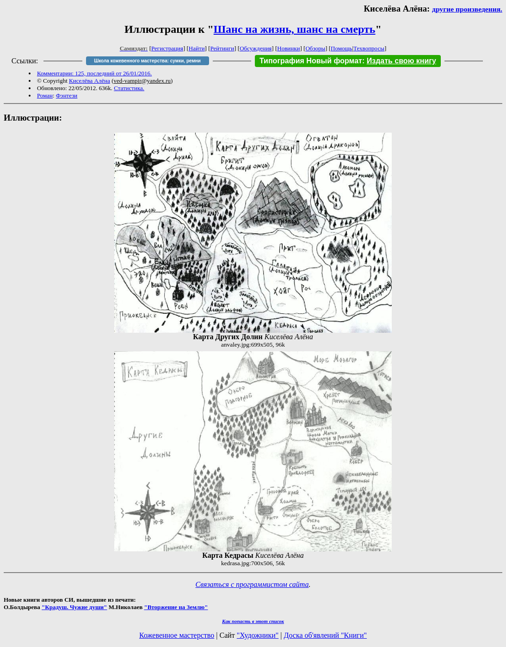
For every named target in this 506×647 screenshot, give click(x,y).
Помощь (341, 48)
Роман (45, 95)
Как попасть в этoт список (253, 621)
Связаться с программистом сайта (252, 584)
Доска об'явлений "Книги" (325, 635)
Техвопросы (368, 48)
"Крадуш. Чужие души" (74, 607)
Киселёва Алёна (89, 80)
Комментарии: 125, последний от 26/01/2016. (94, 73)
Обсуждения (256, 48)
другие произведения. (467, 9)
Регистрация (167, 48)
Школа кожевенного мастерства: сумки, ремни (147, 60)
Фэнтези (67, 95)
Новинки (288, 48)
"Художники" (257, 635)
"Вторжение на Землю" (176, 607)
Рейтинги (222, 48)
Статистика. (129, 88)
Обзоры (315, 48)
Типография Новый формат (310, 61)
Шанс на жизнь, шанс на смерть (295, 29)
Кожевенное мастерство (176, 635)
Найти (197, 48)
